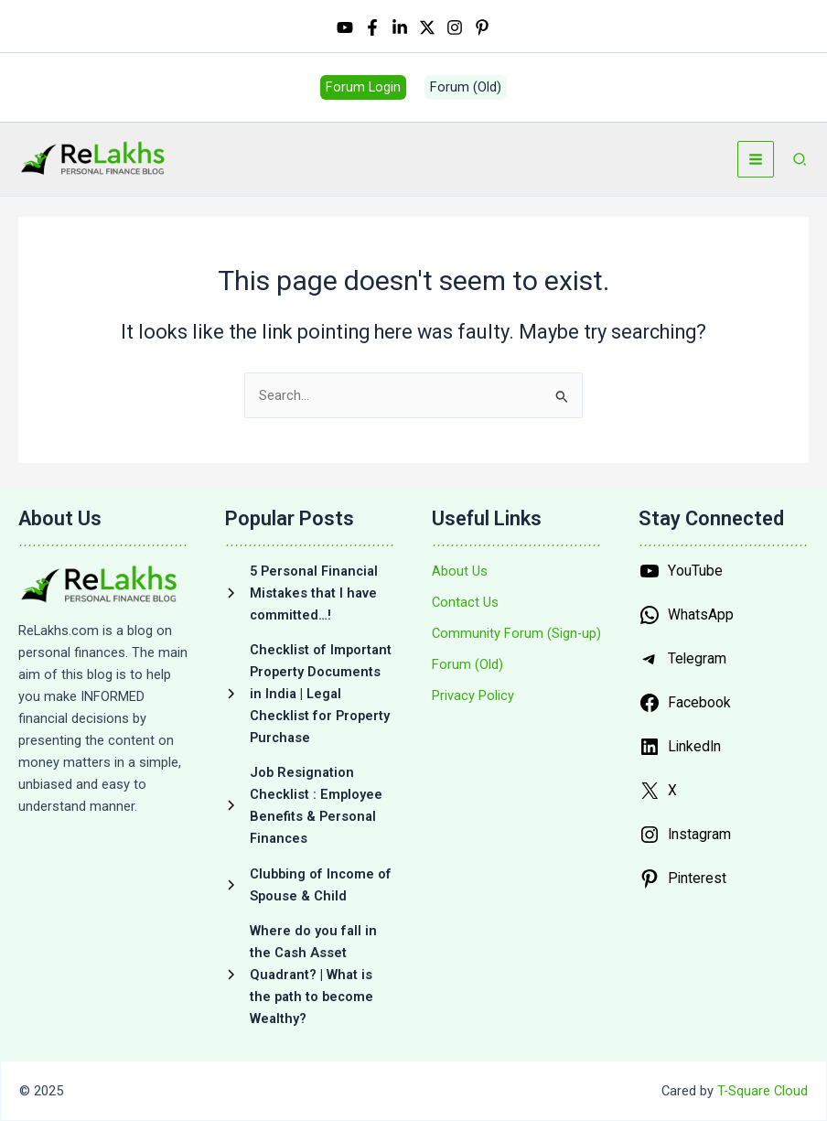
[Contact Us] (465, 602)
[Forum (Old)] (467, 664)
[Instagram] (454, 28)
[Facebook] (372, 28)
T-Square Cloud (762, 1091)
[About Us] (460, 571)
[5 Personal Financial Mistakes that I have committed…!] (310, 593)
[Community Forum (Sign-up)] (516, 633)
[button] (363, 91)
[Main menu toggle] (755, 164)
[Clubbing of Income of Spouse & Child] (310, 885)
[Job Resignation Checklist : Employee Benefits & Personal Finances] (310, 805)
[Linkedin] (400, 28)
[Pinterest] (482, 28)
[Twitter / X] (427, 28)
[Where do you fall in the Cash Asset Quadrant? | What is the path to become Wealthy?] (310, 974)
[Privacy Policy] (473, 695)
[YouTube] (345, 28)
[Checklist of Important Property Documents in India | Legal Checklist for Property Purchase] (310, 694)
